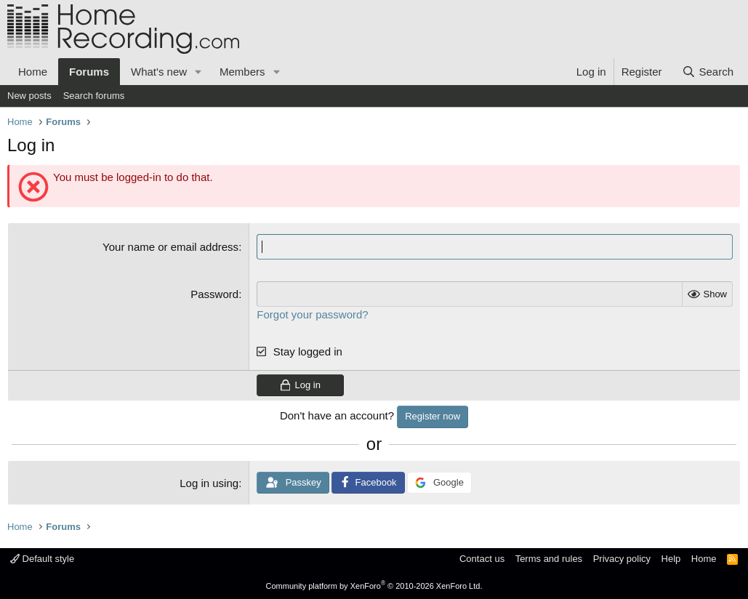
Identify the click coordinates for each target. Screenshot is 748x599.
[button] (198, 71)
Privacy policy (622, 558)
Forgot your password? (312, 314)
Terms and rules (548, 558)
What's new (159, 71)
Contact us (481, 558)
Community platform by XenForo (374, 586)
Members (242, 71)
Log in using (209, 483)
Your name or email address (170, 247)
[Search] (708, 71)
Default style (42, 558)
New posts (29, 95)
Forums (89, 71)
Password (214, 294)
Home (32, 71)
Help (671, 558)
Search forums (94, 95)
